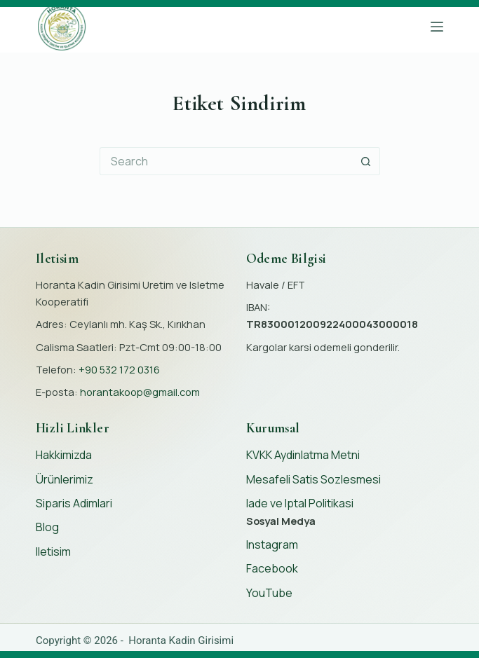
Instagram (272, 544)
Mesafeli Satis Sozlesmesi (313, 479)
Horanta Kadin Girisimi (181, 640)
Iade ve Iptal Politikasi (299, 503)
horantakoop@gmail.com (140, 392)
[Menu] (437, 26)
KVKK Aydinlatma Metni (303, 454)
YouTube (269, 593)
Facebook (272, 568)
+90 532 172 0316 (119, 369)
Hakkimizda (64, 454)
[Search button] (366, 161)
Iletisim (53, 551)
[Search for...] (226, 161)
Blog (47, 527)
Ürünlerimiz (64, 479)
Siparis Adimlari (74, 503)
